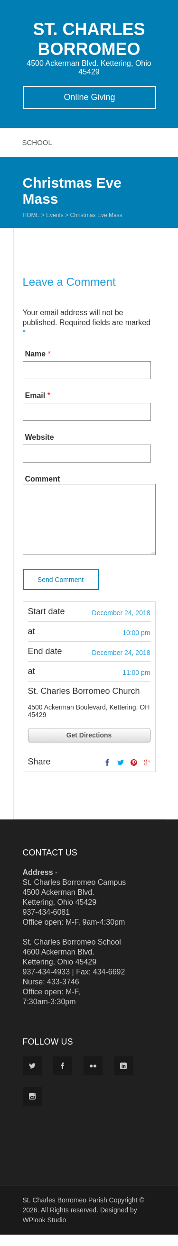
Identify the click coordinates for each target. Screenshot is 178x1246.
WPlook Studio (44, 1231)
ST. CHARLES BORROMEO (89, 39)
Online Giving (89, 97)
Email (35, 395)
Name (35, 354)
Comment (42, 479)
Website (39, 437)
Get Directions (89, 746)
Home (31, 215)
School (37, 142)
